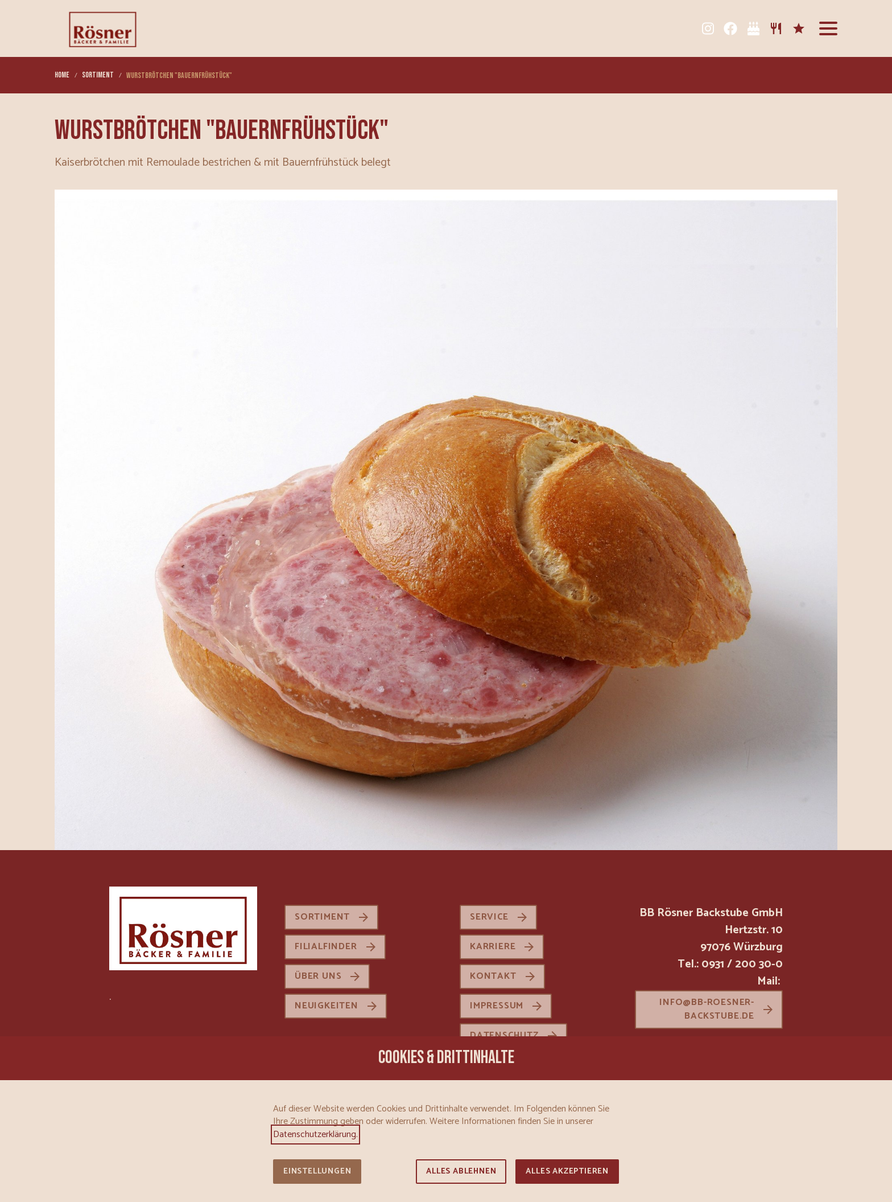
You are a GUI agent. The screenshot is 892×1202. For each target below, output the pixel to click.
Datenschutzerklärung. (315, 1134)
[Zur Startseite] (103, 28)
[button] (828, 28)
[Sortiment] (776, 28)
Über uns (318, 976)
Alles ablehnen (461, 1171)
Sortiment (322, 917)
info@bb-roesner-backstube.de (706, 1009)
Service (489, 917)
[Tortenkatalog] (753, 28)
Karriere (492, 946)
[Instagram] (708, 28)
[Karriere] (799, 28)
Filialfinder (326, 946)
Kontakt (493, 976)
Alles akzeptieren (567, 1171)
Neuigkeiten (326, 1006)
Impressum (496, 1006)
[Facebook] (730, 28)
